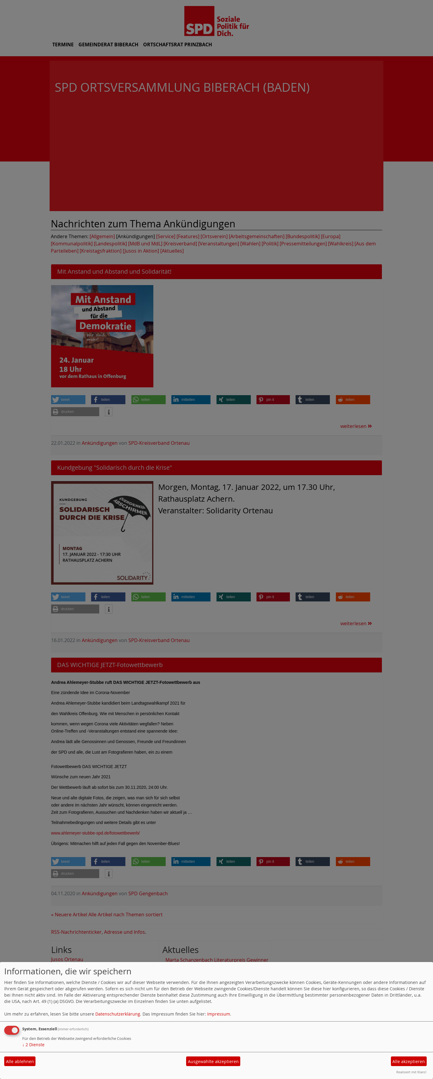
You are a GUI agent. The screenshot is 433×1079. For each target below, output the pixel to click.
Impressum (218, 1014)
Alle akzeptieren (408, 1061)
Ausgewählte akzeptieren (213, 1061)
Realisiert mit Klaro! (411, 1072)
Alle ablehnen (20, 1061)
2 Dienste (33, 1044)
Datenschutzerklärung (117, 1014)
